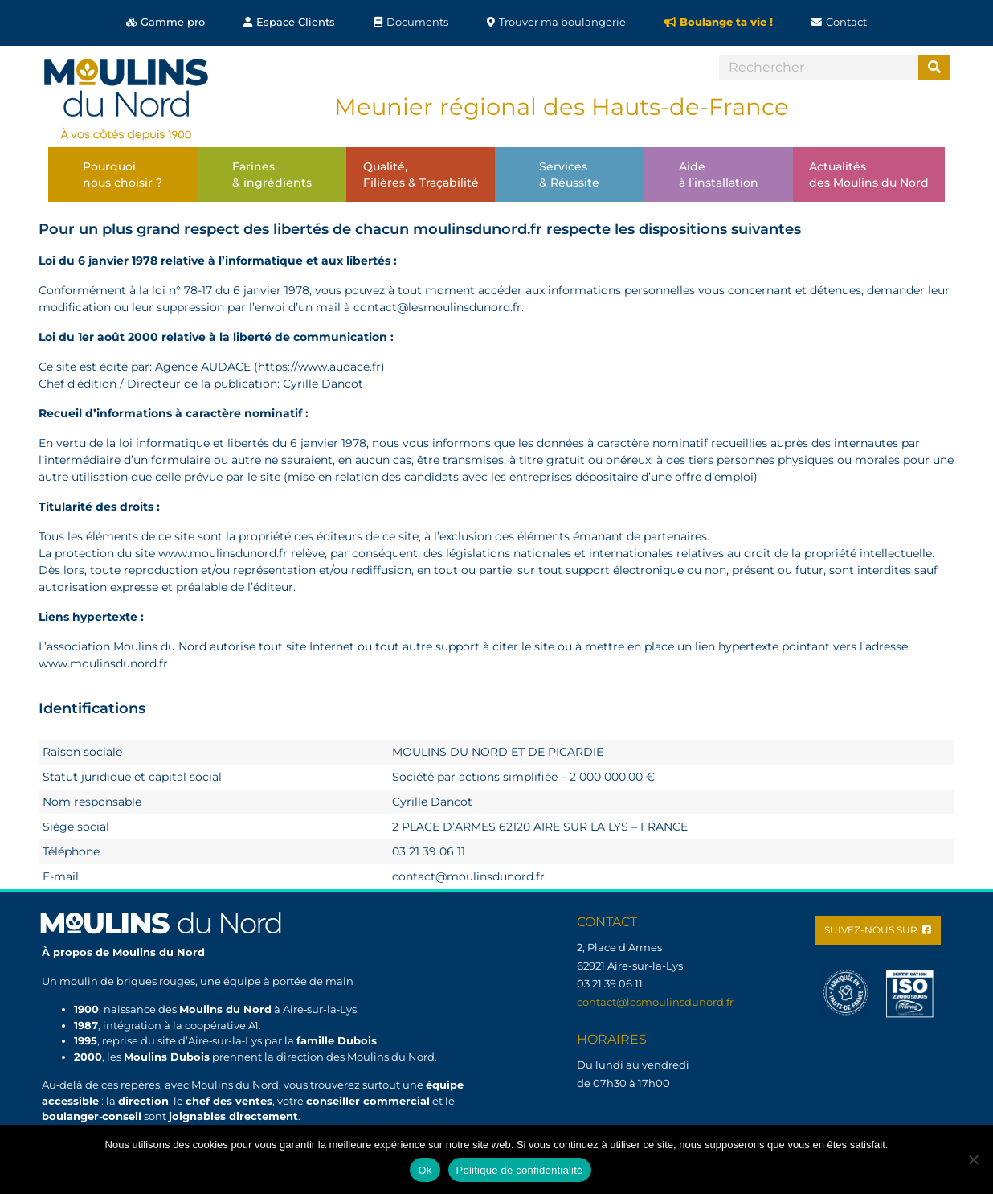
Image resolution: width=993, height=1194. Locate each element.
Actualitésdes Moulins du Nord (869, 174)
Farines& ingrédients (272, 174)
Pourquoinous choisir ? (122, 174)
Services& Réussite (569, 174)
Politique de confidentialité (519, 1170)
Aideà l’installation (718, 174)
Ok (424, 1170)
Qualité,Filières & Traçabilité (421, 174)
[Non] (973, 1159)
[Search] (934, 67)
